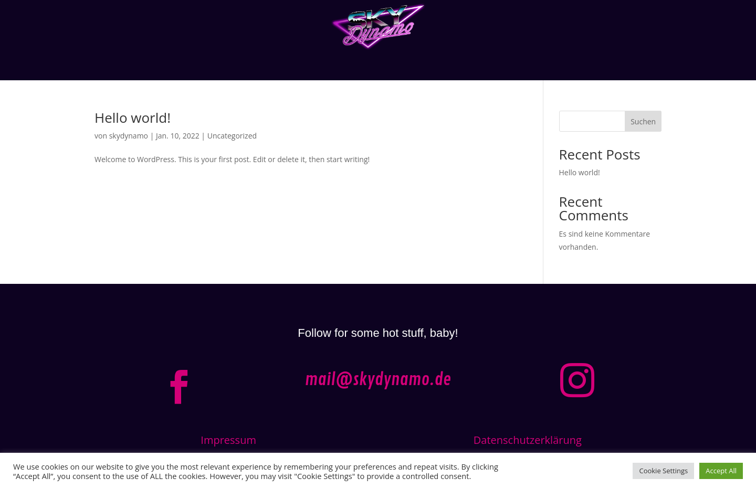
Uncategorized (232, 136)
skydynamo (128, 136)
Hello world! (132, 117)
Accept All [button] (721, 470)
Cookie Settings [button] (663, 470)
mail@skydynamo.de (378, 379)
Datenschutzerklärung (528, 440)
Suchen (643, 121)
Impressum (228, 440)
